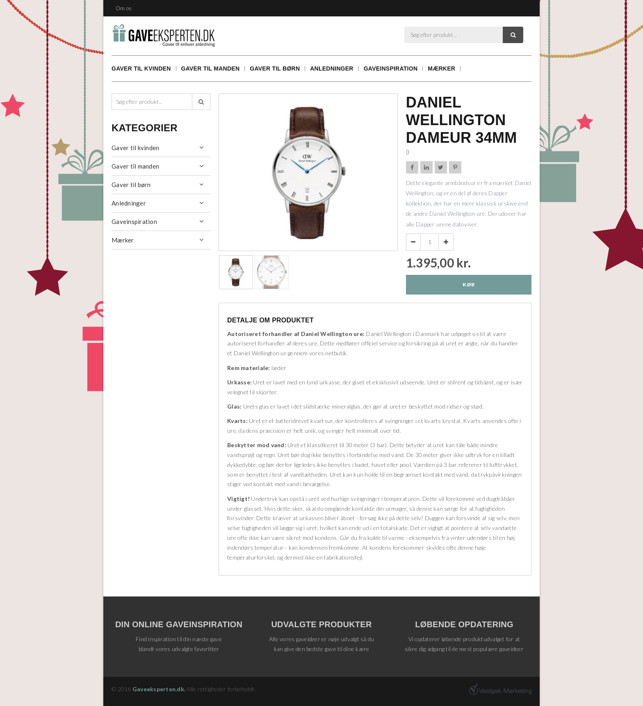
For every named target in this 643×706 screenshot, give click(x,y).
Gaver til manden (210, 68)
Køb (468, 284)
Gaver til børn (275, 68)
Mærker (441, 68)
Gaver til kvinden (141, 68)
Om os (124, 8)
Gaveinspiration (391, 68)
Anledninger (331, 68)
